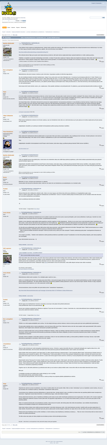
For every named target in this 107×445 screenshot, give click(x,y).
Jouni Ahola (6, 212)
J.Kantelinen (7, 344)
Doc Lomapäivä (8, 70)
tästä (46, 262)
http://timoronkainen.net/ (24, 148)
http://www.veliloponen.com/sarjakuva (26, 269)
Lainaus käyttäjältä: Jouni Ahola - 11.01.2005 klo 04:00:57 (30, 252)
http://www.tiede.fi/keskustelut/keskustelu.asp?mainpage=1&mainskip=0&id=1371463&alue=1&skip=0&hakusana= (46, 290)
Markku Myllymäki (8, 43)
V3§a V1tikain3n (8, 115)
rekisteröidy (22, 17)
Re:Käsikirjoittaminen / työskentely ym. (31, 188)
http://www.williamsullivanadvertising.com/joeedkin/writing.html (33, 52)
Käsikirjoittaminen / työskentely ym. (31, 43)
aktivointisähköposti (9, 19)
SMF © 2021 (53, 441)
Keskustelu (98, 3)
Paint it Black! (37, 208)
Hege (4, 383)
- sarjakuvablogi (26, 244)
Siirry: (79, 432)
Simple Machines (59, 441)
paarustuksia (26, 111)
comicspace (21, 111)
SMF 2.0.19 (48, 441)
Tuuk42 (5, 188)
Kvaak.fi (93, 3)
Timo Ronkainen (8, 131)
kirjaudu (17, 17)
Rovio (5, 177)
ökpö (4, 92)
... (10, 34)
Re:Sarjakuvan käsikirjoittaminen (30, 69)
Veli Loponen (7, 248)
